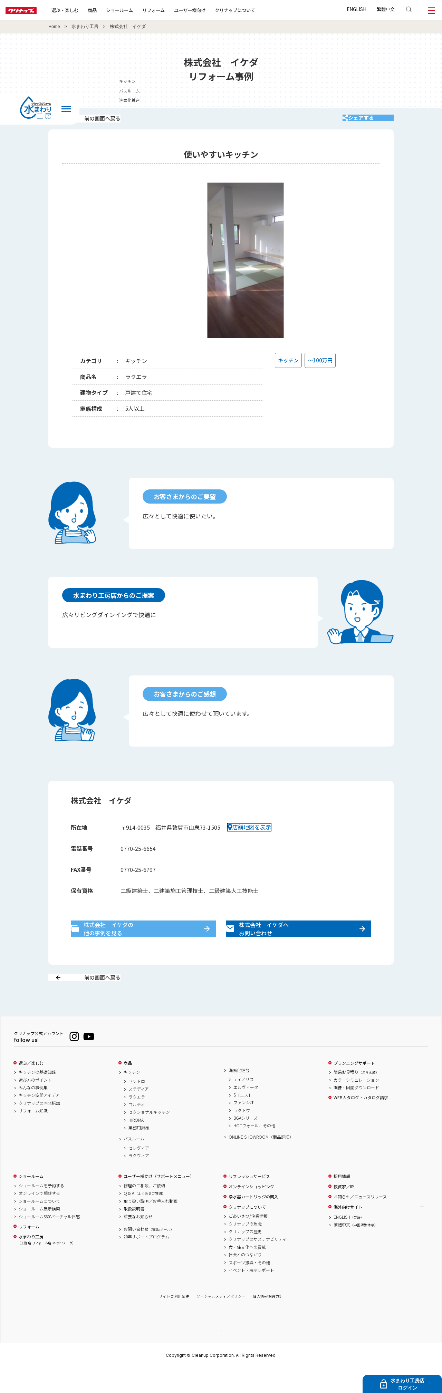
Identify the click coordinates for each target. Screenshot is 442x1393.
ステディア (138, 1113)
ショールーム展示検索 (39, 1233)
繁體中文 (386, 9)
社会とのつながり (245, 1279)
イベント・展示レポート (251, 1294)
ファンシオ (243, 1127)
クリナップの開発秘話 (39, 1127)
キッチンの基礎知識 (37, 1096)
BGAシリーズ (245, 1142)
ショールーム (141, 10)
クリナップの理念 (245, 1248)
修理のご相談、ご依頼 (144, 1210)
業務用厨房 (138, 1152)
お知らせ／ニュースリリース (360, 1221)
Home (54, 26)
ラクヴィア (138, 1180)
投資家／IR (344, 1211)
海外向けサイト (348, 1231)
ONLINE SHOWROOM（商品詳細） (261, 1161)
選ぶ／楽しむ (31, 1087)
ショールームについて (39, 1225)
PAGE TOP (221, 1354)
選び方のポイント (35, 1104)
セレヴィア (138, 1172)
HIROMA (136, 1144)
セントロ (136, 1105)
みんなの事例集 (33, 1111)
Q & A (144, 1217)
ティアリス (243, 1104)
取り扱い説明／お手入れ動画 (150, 1225)
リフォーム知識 (33, 1135)
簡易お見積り (356, 1096)
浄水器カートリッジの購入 (253, 1221)
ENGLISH (356, 9)
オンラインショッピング (251, 1211)
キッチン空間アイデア (39, 1119)
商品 (128, 1087)
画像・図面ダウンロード (356, 1111)
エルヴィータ (245, 1111)
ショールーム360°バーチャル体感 (49, 1241)
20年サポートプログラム (146, 1261)
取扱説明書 (134, 1233)
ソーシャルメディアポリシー (221, 1320)
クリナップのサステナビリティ (257, 1263)
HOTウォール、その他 (254, 1150)
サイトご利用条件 (174, 1320)
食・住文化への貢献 (247, 1271)
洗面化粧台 (349, 100)
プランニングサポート (354, 1087)
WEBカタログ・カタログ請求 (361, 1122)
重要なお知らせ (138, 1241)
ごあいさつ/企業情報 (248, 1240)
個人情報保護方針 (268, 1320)
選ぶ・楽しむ (87, 10)
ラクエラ (136, 1121)
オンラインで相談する (39, 1217)
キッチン (347, 81)
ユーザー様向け (212, 10)
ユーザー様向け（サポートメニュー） (159, 1201)
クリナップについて (257, 10)
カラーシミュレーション (356, 1104)
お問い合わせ (149, 1253)
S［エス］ (242, 1119)
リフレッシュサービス (249, 1201)
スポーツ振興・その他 (249, 1286)
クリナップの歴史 (245, 1255)
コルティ (136, 1128)
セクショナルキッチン (149, 1136)
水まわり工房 (84, 26)
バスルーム (349, 91)
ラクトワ (241, 1134)
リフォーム (175, 10)
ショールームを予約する (41, 1210)
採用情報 (342, 1201)
